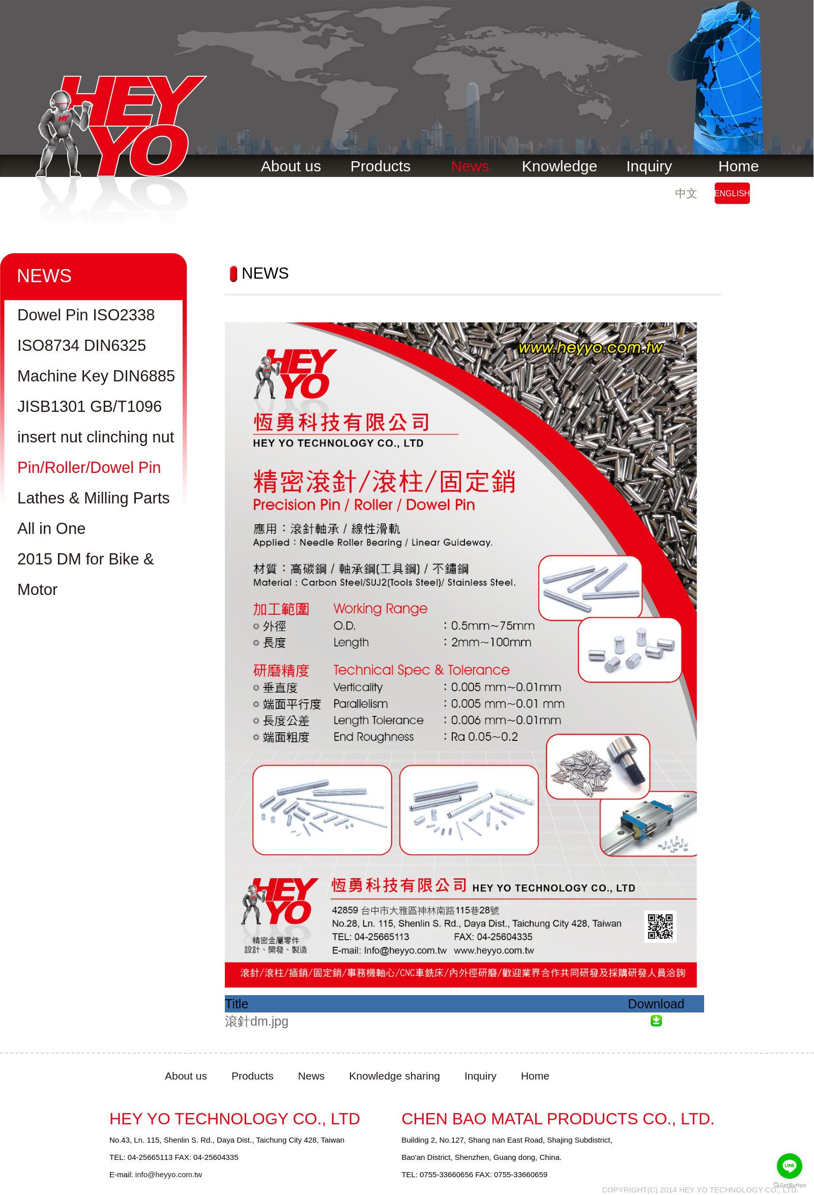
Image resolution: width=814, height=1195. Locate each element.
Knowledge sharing (394, 1076)
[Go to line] (789, 1166)
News (470, 166)
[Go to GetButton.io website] (789, 1185)
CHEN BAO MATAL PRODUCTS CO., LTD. (558, 1119)
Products (381, 166)
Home (738, 166)
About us (291, 166)
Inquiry (649, 166)
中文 (686, 193)
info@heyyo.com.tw (168, 1174)
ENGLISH (732, 193)
